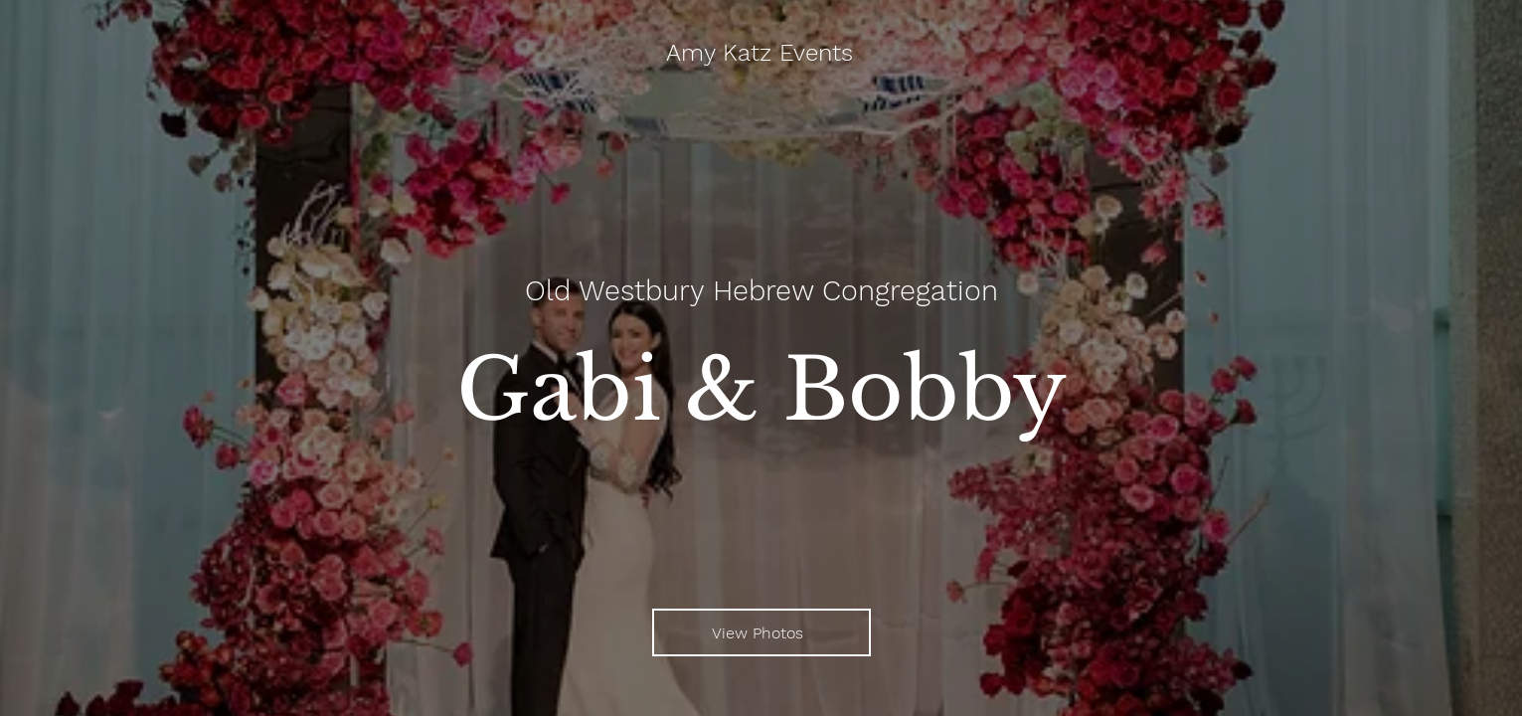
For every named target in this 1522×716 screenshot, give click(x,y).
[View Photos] (761, 632)
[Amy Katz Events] (761, 54)
